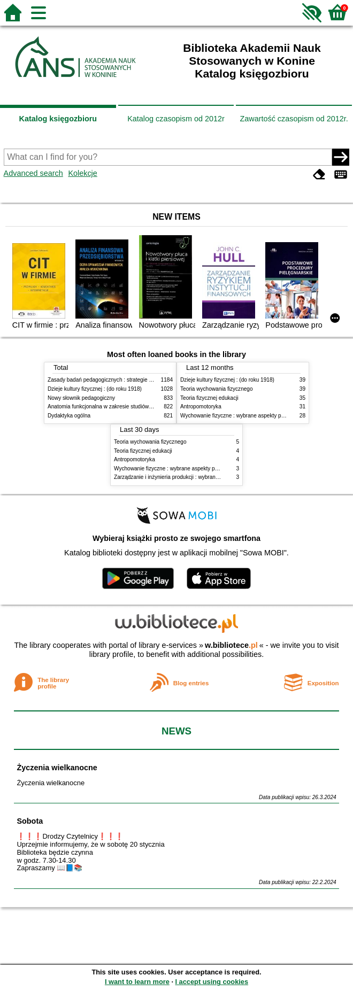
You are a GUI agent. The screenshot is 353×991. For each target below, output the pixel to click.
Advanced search (33, 173)
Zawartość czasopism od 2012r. (294, 118)
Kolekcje (82, 173)
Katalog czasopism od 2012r (176, 118)
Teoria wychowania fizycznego (216, 389)
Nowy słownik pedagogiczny (81, 398)
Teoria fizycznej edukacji (209, 398)
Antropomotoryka (200, 406)
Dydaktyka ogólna (69, 416)
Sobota (30, 821)
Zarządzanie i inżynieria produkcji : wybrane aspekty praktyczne (190, 477)
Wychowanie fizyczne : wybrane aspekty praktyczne (242, 416)
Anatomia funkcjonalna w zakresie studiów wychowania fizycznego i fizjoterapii (141, 406)
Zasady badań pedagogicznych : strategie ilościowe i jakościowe (124, 380)
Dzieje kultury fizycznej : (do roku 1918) (95, 389)
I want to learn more (137, 982)
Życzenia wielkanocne (57, 767)
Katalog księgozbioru (58, 118)
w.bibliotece (231, 645)
